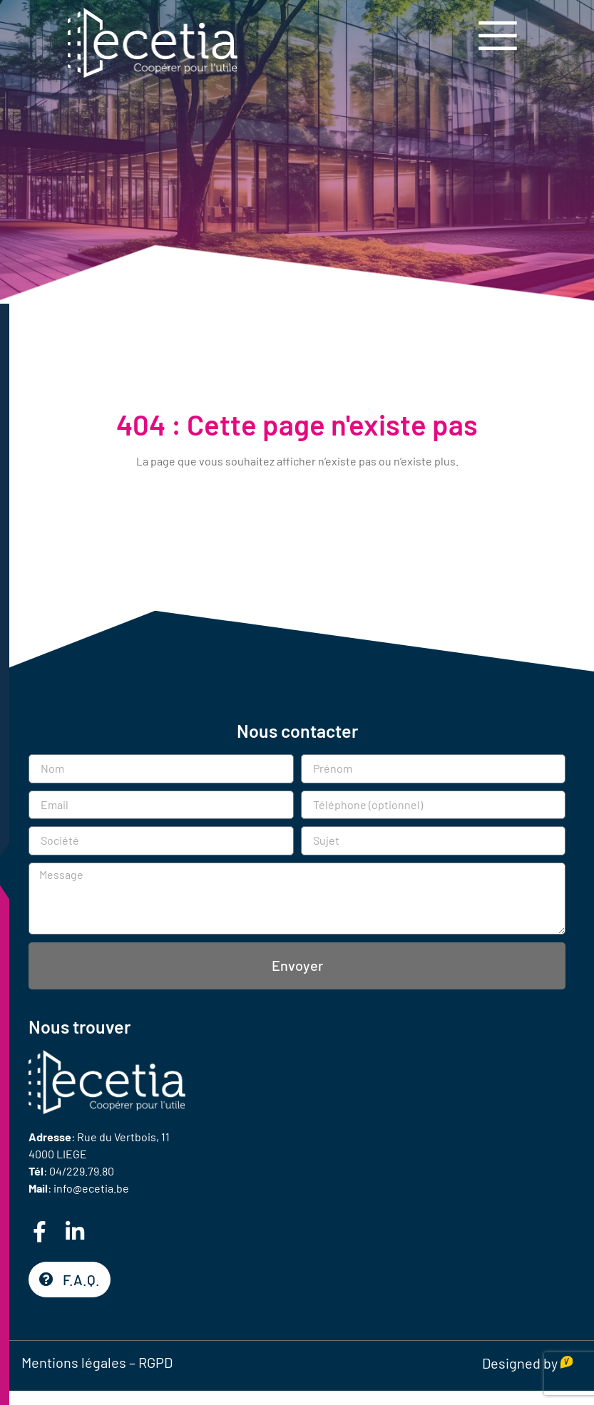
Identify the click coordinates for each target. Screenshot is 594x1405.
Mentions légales (73, 1362)
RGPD (155, 1362)
